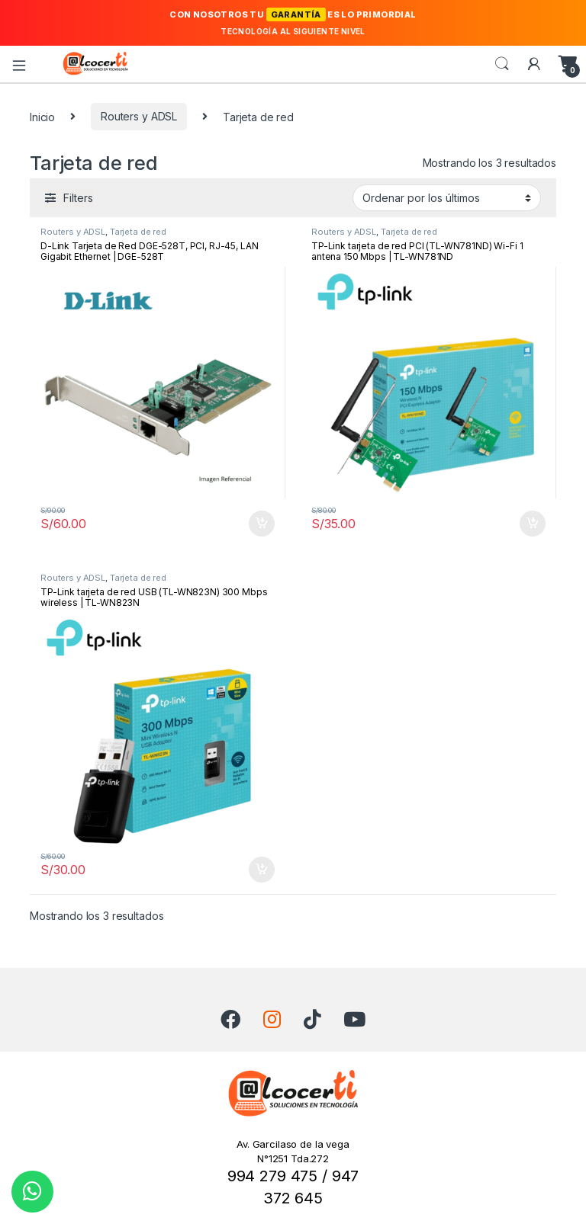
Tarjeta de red (138, 231)
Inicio (42, 116)
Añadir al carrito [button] (262, 524)
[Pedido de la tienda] (447, 197)
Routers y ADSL (139, 116)
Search (502, 64)
